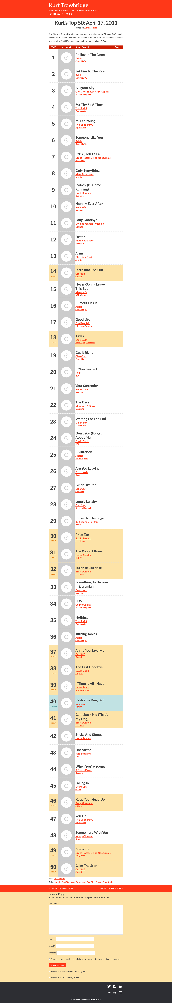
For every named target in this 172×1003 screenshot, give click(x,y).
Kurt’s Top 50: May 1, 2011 (111, 888)
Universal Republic (83, 94)
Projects (80, 10)
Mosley (89, 326)
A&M (77, 295)
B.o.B (78, 538)
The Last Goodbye (89, 667)
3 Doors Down (83, 770)
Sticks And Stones (88, 734)
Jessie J (87, 538)
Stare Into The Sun (89, 270)
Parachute (81, 590)
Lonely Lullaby (86, 501)
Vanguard (79, 243)
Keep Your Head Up (90, 799)
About (51, 10)
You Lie (80, 816)
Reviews (65, 10)
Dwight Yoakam (84, 223)
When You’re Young (90, 766)
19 (76, 673)
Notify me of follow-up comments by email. (69, 971)
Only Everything (87, 170)
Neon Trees (81, 389)
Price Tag (82, 535)
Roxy (77, 475)
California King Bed (89, 700)
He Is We (80, 207)
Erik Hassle (81, 472)
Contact (96, 10)
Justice (79, 455)
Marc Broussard (84, 174)
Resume (88, 10)
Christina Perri (83, 257)
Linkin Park (81, 422)
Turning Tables (86, 634)
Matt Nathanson (84, 240)
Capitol (78, 276)
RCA (77, 376)
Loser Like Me (85, 485)
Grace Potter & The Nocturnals (93, 157)
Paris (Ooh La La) (88, 154)
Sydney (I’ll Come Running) (88, 187)
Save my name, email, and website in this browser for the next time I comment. (85, 959)
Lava (77, 541)
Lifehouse (81, 786)
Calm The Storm (87, 866)
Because (79, 458)
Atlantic (78, 177)
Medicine (82, 849)
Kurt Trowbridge (68, 5)
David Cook (82, 441)
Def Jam (79, 707)
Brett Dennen (83, 192)
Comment (54, 903)
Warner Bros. (81, 425)
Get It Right (84, 353)
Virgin (78, 524)
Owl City (80, 91)
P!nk (78, 372)
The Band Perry (84, 124)
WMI (86, 458)
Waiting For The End (90, 419)
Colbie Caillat (83, 604)
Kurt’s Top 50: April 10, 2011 (61, 888)
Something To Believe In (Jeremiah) (91, 584)
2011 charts (59, 879)
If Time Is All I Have (89, 684)
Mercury (79, 392)
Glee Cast (81, 356)
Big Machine (80, 127)
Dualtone (79, 196)
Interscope (80, 326)
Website (52, 953)
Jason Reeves (83, 738)
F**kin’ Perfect (86, 369)
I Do (78, 601)
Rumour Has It (86, 303)
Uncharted (83, 750)
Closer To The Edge (89, 518)
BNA (77, 839)
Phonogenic (80, 111)
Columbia (79, 61)
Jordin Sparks (83, 554)
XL (86, 61)
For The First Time (89, 104)
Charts (72, 10)
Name (52, 939)
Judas (79, 336)
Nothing (81, 617)
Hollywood (80, 160)
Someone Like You (89, 137)
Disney (78, 558)
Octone (84, 295)
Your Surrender (86, 386)
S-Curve (78, 806)
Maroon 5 (81, 292)
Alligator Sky (84, 88)
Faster (80, 237)
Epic (77, 756)
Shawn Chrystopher (98, 91)
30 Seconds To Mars (86, 521)
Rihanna (80, 703)
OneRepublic (82, 323)
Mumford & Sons (85, 406)
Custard (86, 690)
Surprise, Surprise (88, 568)
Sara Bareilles (83, 753)
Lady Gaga (81, 339)
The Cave (82, 402)
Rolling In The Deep (90, 55)
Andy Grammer (84, 803)
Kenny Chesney (84, 836)
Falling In (82, 783)
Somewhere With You (91, 832)
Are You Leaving (87, 468)
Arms (79, 253)
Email (52, 946)
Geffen (78, 789)
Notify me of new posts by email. (65, 977)
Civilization (83, 452)
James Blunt (82, 687)
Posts (57, 10)
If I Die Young (85, 121)
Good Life (82, 319)
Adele (78, 58)
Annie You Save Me (89, 650)
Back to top (95, 999)
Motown (79, 210)
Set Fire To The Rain (90, 71)
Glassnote (79, 409)
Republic (84, 541)
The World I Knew (89, 551)
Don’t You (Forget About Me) (88, 435)
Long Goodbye (86, 220)
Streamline (90, 342)
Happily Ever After (89, 204)
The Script (81, 108)
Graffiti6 (80, 273)
